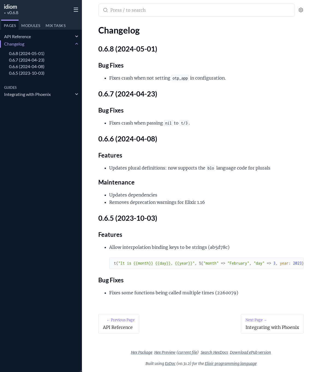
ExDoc (170, 363)
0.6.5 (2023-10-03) (27, 72)
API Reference (17, 36)
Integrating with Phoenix (27, 94)
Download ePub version (250, 352)
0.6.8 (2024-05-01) (27, 53)
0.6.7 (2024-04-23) (27, 59)
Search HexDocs (214, 352)
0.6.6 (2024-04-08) (27, 66)
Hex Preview (165, 352)
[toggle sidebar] (75, 9)
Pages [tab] (10, 25)
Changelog (14, 43)
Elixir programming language (231, 363)
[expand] (76, 36)
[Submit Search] (105, 10)
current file (187, 352)
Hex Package (141, 352)
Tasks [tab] (56, 25)
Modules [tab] (30, 25)
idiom (10, 6)
